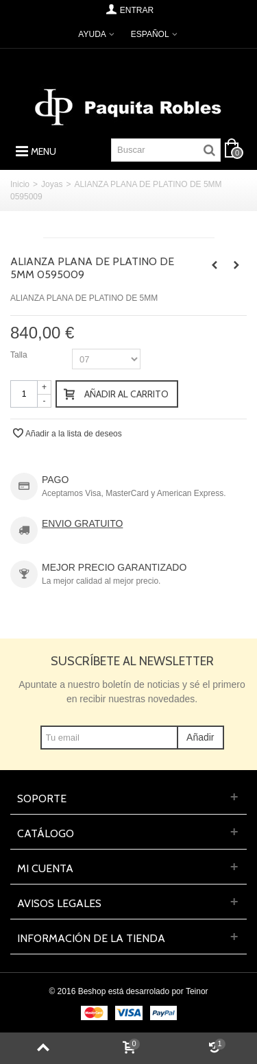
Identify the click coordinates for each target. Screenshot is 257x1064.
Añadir (200, 737)
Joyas (51, 184)
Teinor (197, 991)
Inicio (19, 184)
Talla (19, 355)
